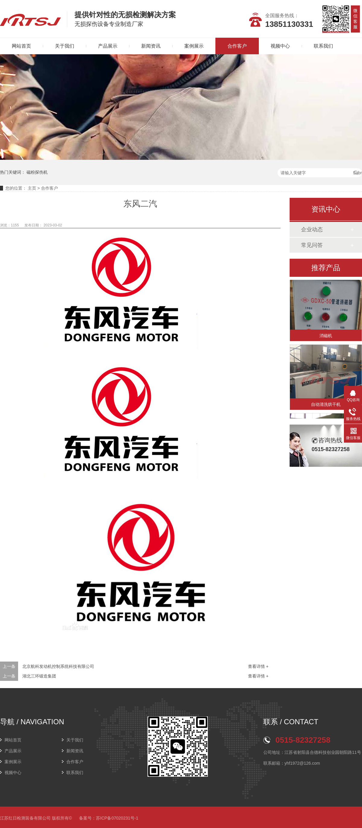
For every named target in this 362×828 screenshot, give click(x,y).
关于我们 (64, 46)
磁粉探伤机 (37, 172)
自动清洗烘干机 (326, 405)
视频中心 (280, 46)
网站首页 (13, 740)
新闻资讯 (150, 46)
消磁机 (325, 336)
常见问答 (312, 245)
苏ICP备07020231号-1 (117, 818)
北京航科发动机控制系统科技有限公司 (58, 666)
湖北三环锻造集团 (39, 676)
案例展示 (194, 46)
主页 (32, 188)
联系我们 (323, 46)
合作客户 (237, 46)
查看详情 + (258, 666)
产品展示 (107, 46)
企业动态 (312, 229)
